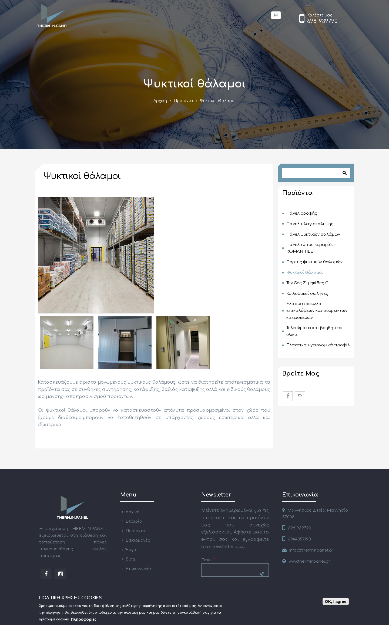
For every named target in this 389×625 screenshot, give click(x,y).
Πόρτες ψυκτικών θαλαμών (314, 262)
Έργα (131, 550)
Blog (130, 559)
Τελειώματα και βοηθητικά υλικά (314, 331)
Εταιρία (134, 521)
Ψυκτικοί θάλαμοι (304, 272)
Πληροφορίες (83, 620)
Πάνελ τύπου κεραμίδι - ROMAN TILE (311, 248)
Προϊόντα (183, 101)
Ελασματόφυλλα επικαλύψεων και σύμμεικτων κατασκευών (316, 311)
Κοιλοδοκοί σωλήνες (307, 293)
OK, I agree (335, 602)
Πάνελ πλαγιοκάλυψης (309, 224)
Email (208, 560)
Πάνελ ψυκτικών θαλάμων (313, 234)
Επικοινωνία (139, 568)
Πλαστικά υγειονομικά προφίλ (318, 345)
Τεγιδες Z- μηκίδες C (307, 283)
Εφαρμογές (138, 540)
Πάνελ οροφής (301, 213)
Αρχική (160, 101)
